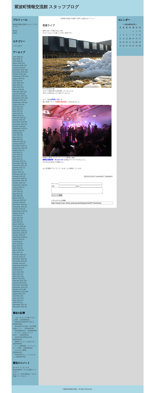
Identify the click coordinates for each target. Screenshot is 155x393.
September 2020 (19, 185)
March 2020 (17, 198)
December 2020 (18, 178)
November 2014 (18, 261)
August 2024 (17, 105)
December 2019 (18, 204)
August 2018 (17, 239)
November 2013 (18, 287)
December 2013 (18, 285)
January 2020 (18, 202)
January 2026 (18, 68)
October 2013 (18, 289)
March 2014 (17, 279)
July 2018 (16, 242)
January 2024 (18, 120)
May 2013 (16, 300)
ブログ (15, 46)
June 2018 (16, 244)
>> (136, 25)
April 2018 (16, 248)
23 (136, 42)
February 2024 (18, 118)
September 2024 (19, 102)
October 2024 (18, 100)
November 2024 (18, 98)
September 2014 (19, 265)
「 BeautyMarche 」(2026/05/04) (25, 331)
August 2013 (17, 294)
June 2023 (16, 135)
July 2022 (16, 152)
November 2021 (18, 165)
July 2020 (16, 189)
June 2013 (16, 298)
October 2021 (18, 168)
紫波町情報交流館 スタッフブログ (46, 6)
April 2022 (16, 159)
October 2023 (18, 126)
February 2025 (18, 92)
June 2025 (16, 83)
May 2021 (16, 170)
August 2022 (17, 150)
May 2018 (16, 246)
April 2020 (16, 196)
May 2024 (16, 111)
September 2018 (19, 237)
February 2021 (18, 174)
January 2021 (18, 176)
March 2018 (17, 250)
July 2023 (16, 133)
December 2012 (18, 305)
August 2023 (17, 131)
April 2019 (16, 222)
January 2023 (18, 144)
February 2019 (18, 226)
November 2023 (18, 124)
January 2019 (18, 229)
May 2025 (16, 85)
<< (124, 25)
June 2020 (16, 191)
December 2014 (18, 259)
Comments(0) (99, 176)
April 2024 (16, 113)
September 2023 (19, 128)
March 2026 (17, 63)
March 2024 (17, 115)
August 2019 (17, 213)
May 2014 (16, 274)
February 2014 (18, 281)
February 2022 (18, 161)
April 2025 (16, 87)
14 (130, 38)
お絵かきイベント (87, 18)
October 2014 (18, 263)
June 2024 (16, 109)
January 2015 (18, 257)
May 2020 (16, 194)
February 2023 (18, 142)
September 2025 (19, 76)
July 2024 (16, 107)
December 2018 (18, 231)
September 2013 (19, 292)
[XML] (15, 33)
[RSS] (15, 31)
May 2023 (16, 137)
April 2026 (16, 61)
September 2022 (19, 148)
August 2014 (17, 268)
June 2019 (16, 218)
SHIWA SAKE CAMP (68, 18)
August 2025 (17, 79)
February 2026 (18, 65)
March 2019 (17, 224)
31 (140, 46)
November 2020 (18, 181)
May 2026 (16, 59)
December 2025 (18, 70)
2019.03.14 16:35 (89, 176)
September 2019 (19, 211)
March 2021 (17, 172)
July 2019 (16, 215)
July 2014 (16, 270)
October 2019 (18, 209)
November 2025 (18, 72)
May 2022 (16, 157)
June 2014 (16, 272)
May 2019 (16, 220)
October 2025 (18, 74)
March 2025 (17, 89)
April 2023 (16, 139)
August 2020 (17, 187)
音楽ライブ (49, 25)
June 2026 (16, 57)
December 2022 (18, 146)
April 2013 (16, 302)
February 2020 (18, 200)
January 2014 (18, 283)
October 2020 (18, 183)
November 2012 (18, 307)
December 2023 (18, 122)
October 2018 (18, 235)
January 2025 (18, 94)
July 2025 (16, 81)
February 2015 (18, 255)
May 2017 (16, 252)
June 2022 (16, 155)
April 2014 (16, 276)
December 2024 (18, 96)
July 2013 (16, 296)
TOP (78, 18)
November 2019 (18, 207)
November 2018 (18, 233)
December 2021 (18, 163)
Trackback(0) (109, 176)
